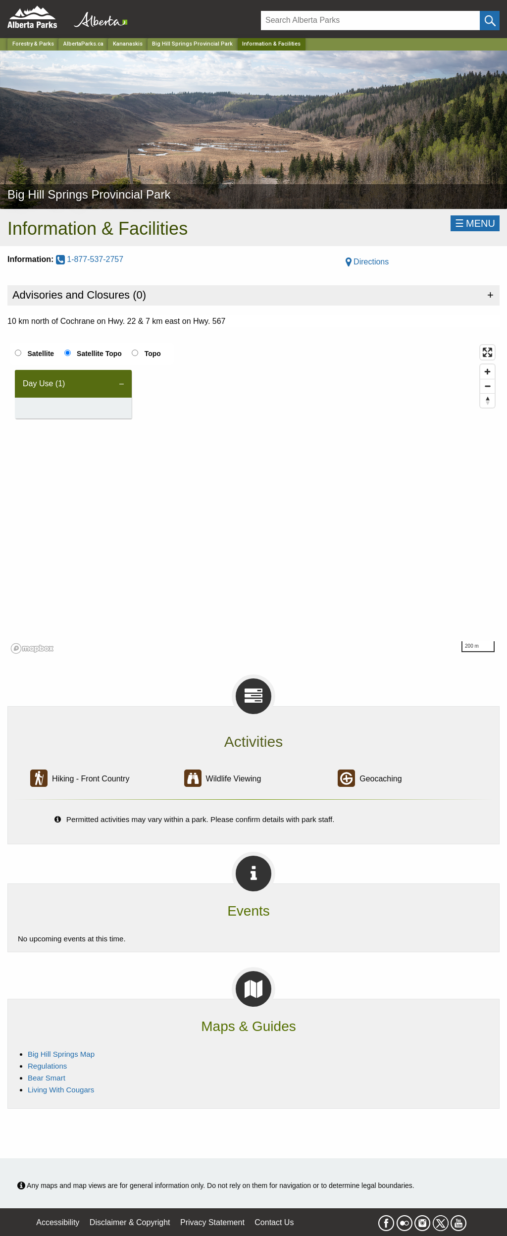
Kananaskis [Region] (128, 44)
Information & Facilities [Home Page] (271, 44)
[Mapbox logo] (32, 648)
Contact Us (274, 1222)
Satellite (40, 354)
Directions (367, 262)
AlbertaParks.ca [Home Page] (83, 44)
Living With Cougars (61, 1089)
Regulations (47, 1066)
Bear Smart (46, 1078)
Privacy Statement (212, 1222)
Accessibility (57, 1222)
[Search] (370, 20)
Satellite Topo (99, 354)
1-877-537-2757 (89, 259)
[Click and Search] (490, 20)
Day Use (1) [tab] (44, 383)
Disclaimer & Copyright (130, 1222)
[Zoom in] (487, 371)
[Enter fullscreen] (487, 352)
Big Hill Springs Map (61, 1054)
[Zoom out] (487, 386)
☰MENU (475, 223)
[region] (253, 498)
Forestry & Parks (33, 44)
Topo (153, 354)
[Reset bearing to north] (487, 400)
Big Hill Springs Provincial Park (192, 44)
